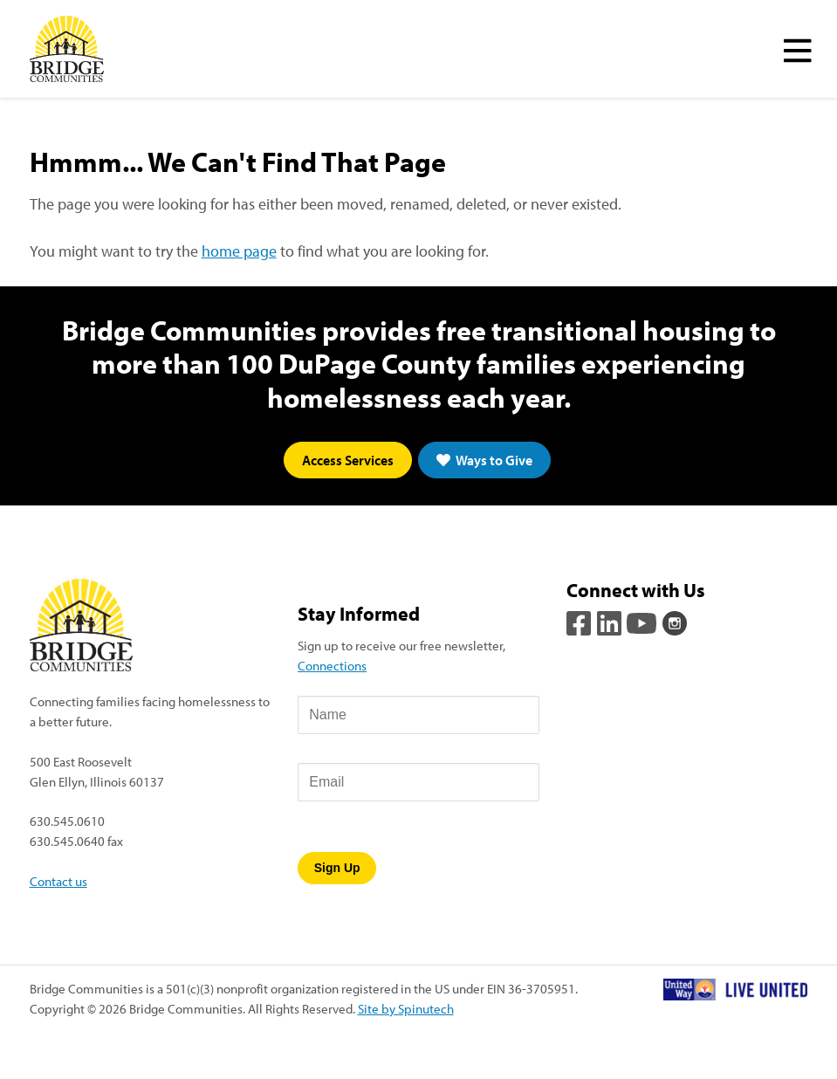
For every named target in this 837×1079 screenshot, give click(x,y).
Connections (332, 665)
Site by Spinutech (406, 1008)
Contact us (58, 881)
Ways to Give (484, 460)
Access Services (348, 460)
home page (239, 251)
